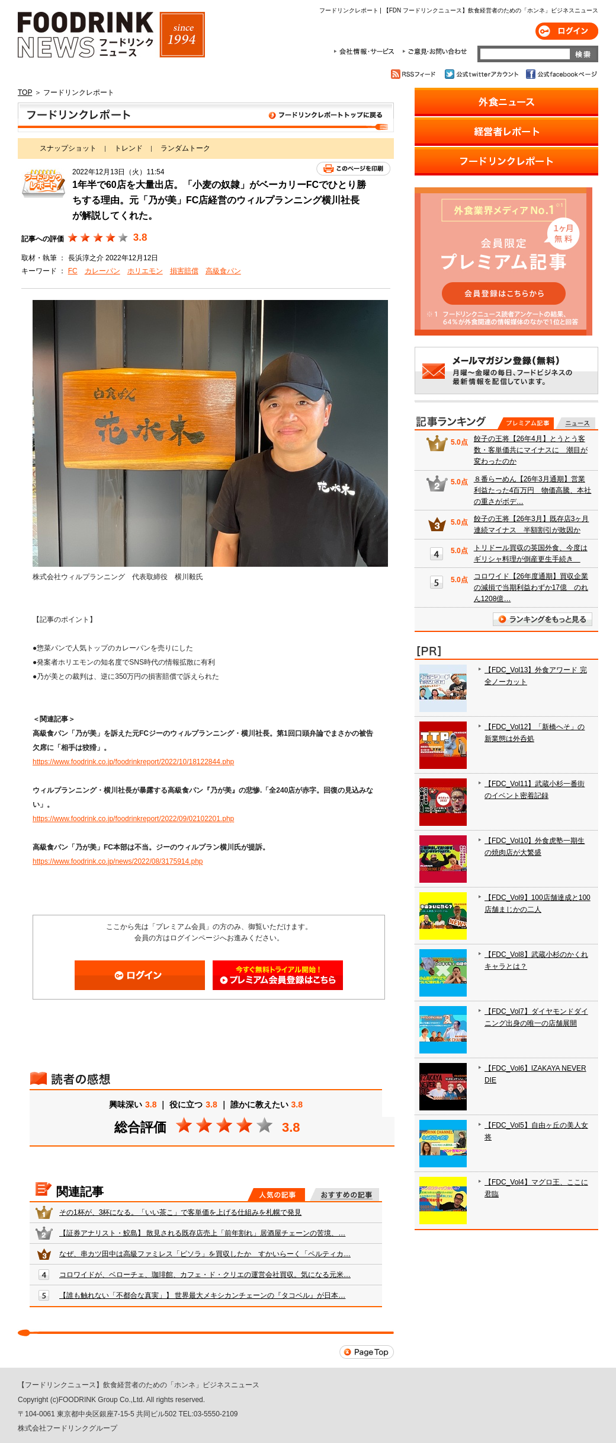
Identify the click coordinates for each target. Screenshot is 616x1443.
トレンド (128, 148)
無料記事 (575, 423)
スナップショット (68, 148)
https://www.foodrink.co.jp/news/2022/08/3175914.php (118, 861)
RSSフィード (415, 74)
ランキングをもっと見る (542, 619)
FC (73, 271)
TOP (25, 92)
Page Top (366, 1352)
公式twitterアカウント (482, 74)
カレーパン (102, 271)
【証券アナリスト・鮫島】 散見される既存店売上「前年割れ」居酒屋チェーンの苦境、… (202, 1233)
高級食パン (223, 271)
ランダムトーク (185, 148)
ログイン (566, 31)
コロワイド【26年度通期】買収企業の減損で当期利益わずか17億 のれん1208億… (531, 587)
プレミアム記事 (526, 423)
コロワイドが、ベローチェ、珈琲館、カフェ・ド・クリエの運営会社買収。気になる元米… (205, 1274)
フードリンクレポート (206, 117)
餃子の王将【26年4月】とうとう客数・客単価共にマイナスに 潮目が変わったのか (531, 450)
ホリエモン (145, 271)
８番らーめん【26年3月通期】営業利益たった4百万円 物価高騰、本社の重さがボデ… (533, 490)
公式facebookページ (560, 74)
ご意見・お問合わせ (434, 51)
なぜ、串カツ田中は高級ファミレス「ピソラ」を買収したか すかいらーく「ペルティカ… (205, 1254)
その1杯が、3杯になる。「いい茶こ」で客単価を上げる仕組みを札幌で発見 (180, 1212)
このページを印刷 (353, 168)
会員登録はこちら (278, 975)
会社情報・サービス (366, 51)
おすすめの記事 (344, 1194)
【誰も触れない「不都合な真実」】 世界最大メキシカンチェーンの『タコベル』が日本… (202, 1295)
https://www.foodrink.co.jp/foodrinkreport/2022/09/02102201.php (133, 819)
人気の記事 (276, 1194)
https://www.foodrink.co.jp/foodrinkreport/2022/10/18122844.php (133, 762)
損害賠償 (184, 271)
